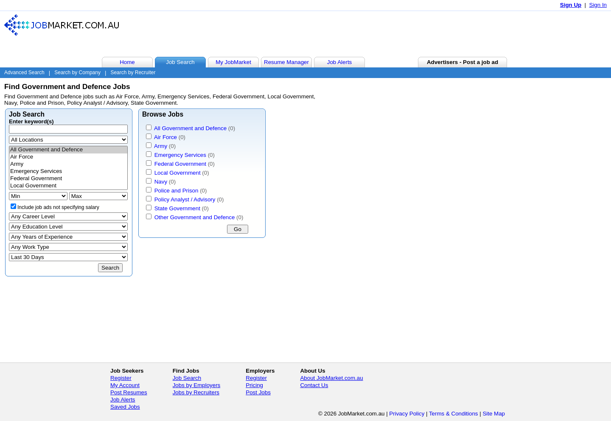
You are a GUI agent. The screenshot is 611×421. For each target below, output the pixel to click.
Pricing (254, 385)
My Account (125, 385)
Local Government (68, 186)
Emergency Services (68, 171)
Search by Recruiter (132, 72)
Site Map (493, 413)
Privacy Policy (406, 413)
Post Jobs (258, 392)
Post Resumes (128, 392)
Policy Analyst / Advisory (185, 199)
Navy (160, 181)
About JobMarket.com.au (331, 378)
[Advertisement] (451, 33)
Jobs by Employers (197, 385)
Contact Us (314, 385)
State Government (177, 208)
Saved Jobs (125, 407)
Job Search (187, 378)
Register (121, 378)
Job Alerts (122, 399)
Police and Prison (176, 190)
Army (68, 164)
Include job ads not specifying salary (58, 207)
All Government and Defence (68, 149)
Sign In (598, 5)
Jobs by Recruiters (196, 392)
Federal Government (68, 178)
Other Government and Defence (194, 217)
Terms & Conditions (453, 413)
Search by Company (77, 72)
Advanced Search (24, 72)
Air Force (68, 157)
